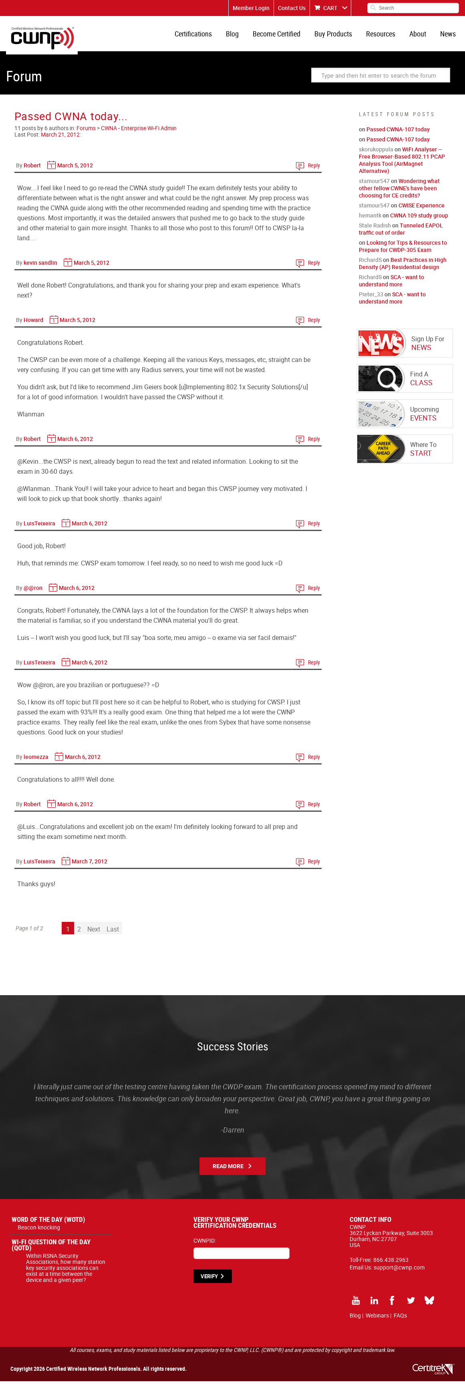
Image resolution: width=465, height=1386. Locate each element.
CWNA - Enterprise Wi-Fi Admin (139, 133)
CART (330, 8)
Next (93, 933)
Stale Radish (375, 230)
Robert (32, 170)
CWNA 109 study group (419, 220)
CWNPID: (204, 1245)
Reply (314, 170)
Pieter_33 (371, 299)
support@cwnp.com (399, 1272)
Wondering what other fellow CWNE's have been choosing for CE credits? (399, 193)
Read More (228, 1171)
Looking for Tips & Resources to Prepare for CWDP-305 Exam (403, 250)
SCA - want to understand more (391, 285)
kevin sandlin (40, 267)
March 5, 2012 (75, 170)
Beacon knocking (39, 1232)
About (420, 36)
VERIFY (209, 1281)
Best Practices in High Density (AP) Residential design (403, 268)
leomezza (36, 761)
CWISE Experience (422, 210)
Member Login (251, 8)
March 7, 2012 (89, 866)
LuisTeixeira (39, 528)
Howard (33, 324)
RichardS (370, 264)
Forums (86, 133)
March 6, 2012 (75, 443)
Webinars (377, 1320)
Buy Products (339, 36)
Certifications (203, 36)
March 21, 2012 (60, 139)
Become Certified (284, 36)
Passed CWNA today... (71, 120)
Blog (241, 36)
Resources (384, 36)
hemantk (370, 220)
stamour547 (374, 185)
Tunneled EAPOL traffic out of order (401, 233)
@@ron (33, 592)
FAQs (400, 1320)
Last (113, 933)
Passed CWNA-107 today (398, 134)
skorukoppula (376, 154)
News (449, 36)
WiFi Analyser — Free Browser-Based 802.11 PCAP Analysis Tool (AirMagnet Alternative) (402, 164)
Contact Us (292, 8)
